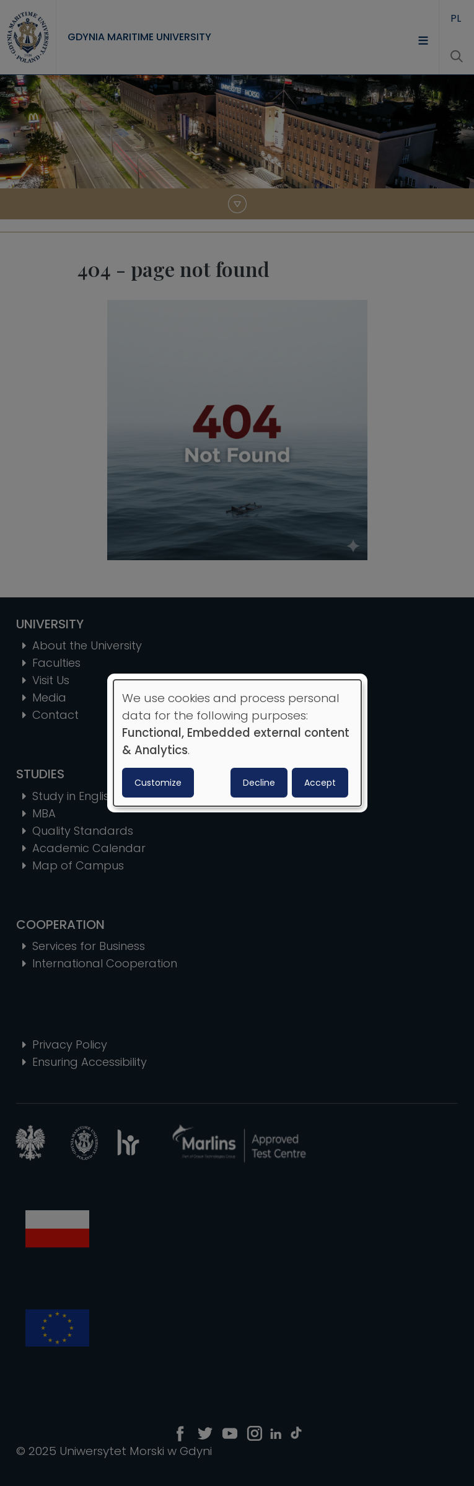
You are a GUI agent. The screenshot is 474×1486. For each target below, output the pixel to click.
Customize (158, 782)
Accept (320, 782)
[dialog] (237, 743)
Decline (259, 782)
